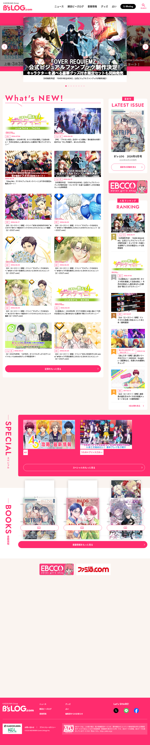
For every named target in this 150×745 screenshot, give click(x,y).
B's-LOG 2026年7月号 (75, 628)
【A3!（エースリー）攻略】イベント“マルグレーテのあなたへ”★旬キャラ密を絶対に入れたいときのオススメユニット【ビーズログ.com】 (77, 232)
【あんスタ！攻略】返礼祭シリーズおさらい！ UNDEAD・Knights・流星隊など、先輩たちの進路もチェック (131, 356)
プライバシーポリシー (48, 727)
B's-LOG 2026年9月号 (75, 552)
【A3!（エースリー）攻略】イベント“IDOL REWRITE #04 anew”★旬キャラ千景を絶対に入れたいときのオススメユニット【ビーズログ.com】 (76, 367)
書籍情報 (92, 6)
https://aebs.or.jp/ (106, 731)
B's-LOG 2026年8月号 (128, 156)
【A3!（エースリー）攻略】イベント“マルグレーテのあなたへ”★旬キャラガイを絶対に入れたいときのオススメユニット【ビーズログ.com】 (28, 277)
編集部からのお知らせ (74, 713)
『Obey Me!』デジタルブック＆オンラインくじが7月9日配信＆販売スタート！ (28, 185)
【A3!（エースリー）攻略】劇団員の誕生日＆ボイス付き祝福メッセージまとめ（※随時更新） (131, 393)
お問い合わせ (29, 727)
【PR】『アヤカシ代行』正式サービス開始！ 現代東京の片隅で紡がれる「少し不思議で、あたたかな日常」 (77, 142)
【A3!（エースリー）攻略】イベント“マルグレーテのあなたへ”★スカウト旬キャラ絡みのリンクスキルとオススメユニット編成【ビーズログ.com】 (28, 322)
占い (114, 6)
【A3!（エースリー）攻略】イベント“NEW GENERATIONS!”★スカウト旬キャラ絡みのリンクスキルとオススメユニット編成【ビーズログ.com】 (28, 232)
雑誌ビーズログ (76, 6)
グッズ (104, 6)
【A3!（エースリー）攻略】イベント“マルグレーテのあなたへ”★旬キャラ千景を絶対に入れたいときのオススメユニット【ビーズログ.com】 (77, 277)
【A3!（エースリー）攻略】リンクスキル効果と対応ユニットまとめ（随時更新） (131, 318)
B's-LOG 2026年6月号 (118, 628)
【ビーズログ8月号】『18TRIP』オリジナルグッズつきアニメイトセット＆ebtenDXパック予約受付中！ (28, 367)
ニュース (59, 6)
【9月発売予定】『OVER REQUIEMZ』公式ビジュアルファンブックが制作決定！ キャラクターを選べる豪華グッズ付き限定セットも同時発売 (77, 187)
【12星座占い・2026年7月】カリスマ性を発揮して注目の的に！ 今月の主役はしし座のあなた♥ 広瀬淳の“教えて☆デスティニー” (27, 142)
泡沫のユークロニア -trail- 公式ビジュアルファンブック (125, 554)
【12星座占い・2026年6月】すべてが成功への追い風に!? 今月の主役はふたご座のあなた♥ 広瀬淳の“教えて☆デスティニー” (76, 322)
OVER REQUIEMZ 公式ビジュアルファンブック (39, 554)
